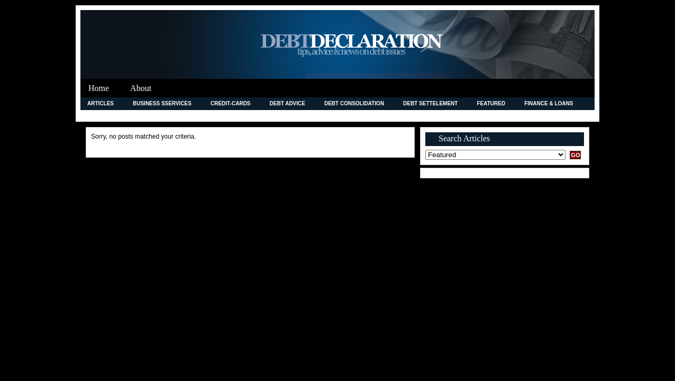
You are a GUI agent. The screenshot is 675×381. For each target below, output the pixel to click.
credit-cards (231, 103)
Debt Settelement (430, 103)
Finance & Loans (548, 103)
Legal (270, 116)
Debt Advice (287, 103)
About (140, 88)
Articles (100, 103)
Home (98, 88)
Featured (491, 103)
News (387, 116)
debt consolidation (354, 103)
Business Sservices (162, 103)
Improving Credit (113, 116)
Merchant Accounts (329, 116)
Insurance (173, 116)
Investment (225, 116)
